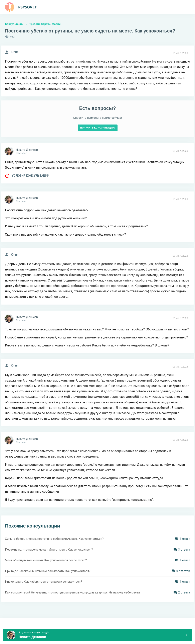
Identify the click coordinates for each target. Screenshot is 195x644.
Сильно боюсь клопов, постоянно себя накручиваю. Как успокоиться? (54, 539)
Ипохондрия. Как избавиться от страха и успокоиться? (43, 581)
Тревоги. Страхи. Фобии (44, 23)
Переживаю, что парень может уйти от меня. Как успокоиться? (49, 549)
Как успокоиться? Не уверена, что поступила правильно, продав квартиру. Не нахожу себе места (72, 592)
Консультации (14, 23)
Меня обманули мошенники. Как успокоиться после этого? (46, 560)
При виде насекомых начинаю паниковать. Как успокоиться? (47, 571)
